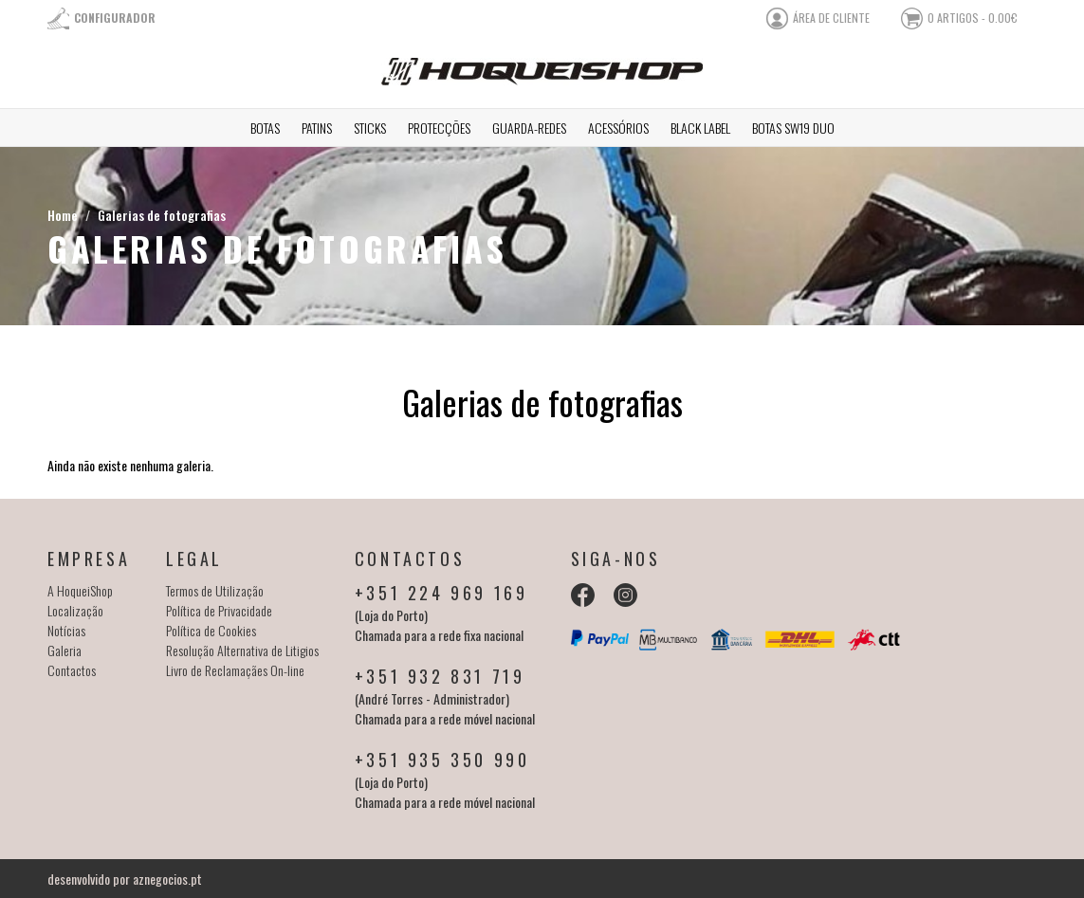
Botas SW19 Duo (793, 127)
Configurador (115, 17)
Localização (75, 610)
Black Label (700, 127)
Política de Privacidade (219, 610)
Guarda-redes (529, 127)
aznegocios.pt (167, 879)
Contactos (71, 670)
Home (62, 215)
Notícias (66, 630)
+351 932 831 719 (440, 676)
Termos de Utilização (215, 590)
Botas (265, 127)
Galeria (64, 650)
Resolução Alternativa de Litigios (242, 650)
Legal (194, 558)
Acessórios (618, 127)
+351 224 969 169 (441, 592)
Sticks (370, 127)
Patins (317, 127)
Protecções (439, 127)
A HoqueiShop (80, 590)
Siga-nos (616, 558)
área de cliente (831, 17)
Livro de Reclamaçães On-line (235, 670)
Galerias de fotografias (162, 215)
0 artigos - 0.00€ (973, 17)
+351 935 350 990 (442, 759)
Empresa (88, 558)
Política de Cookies (211, 630)
